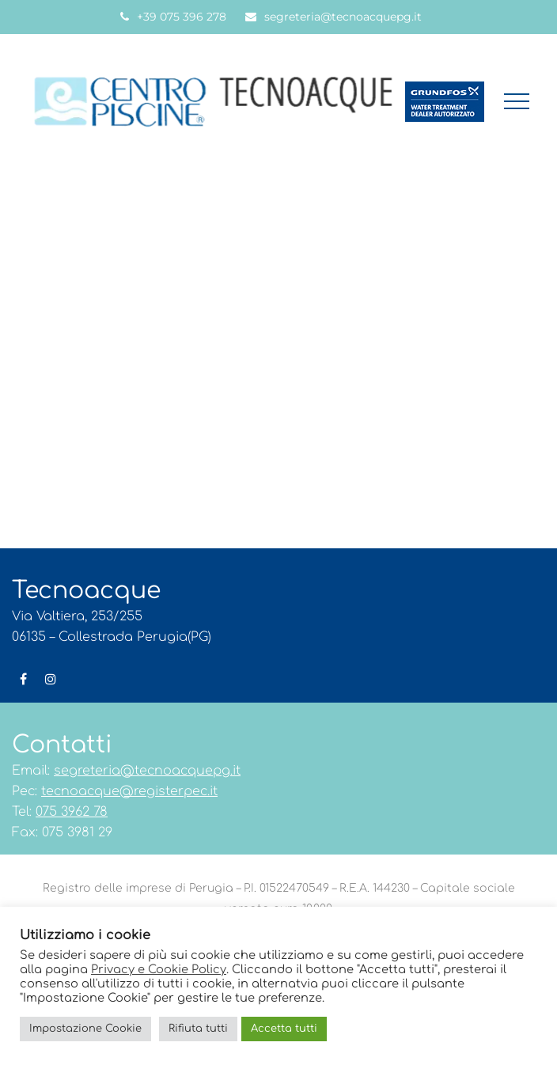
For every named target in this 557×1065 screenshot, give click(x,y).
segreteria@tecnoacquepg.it (343, 16)
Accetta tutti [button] (284, 1028)
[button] (516, 101)
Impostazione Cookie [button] (85, 1028)
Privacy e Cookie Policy (158, 969)
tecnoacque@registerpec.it (129, 791)
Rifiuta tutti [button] (198, 1028)
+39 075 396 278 (181, 16)
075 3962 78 (72, 812)
